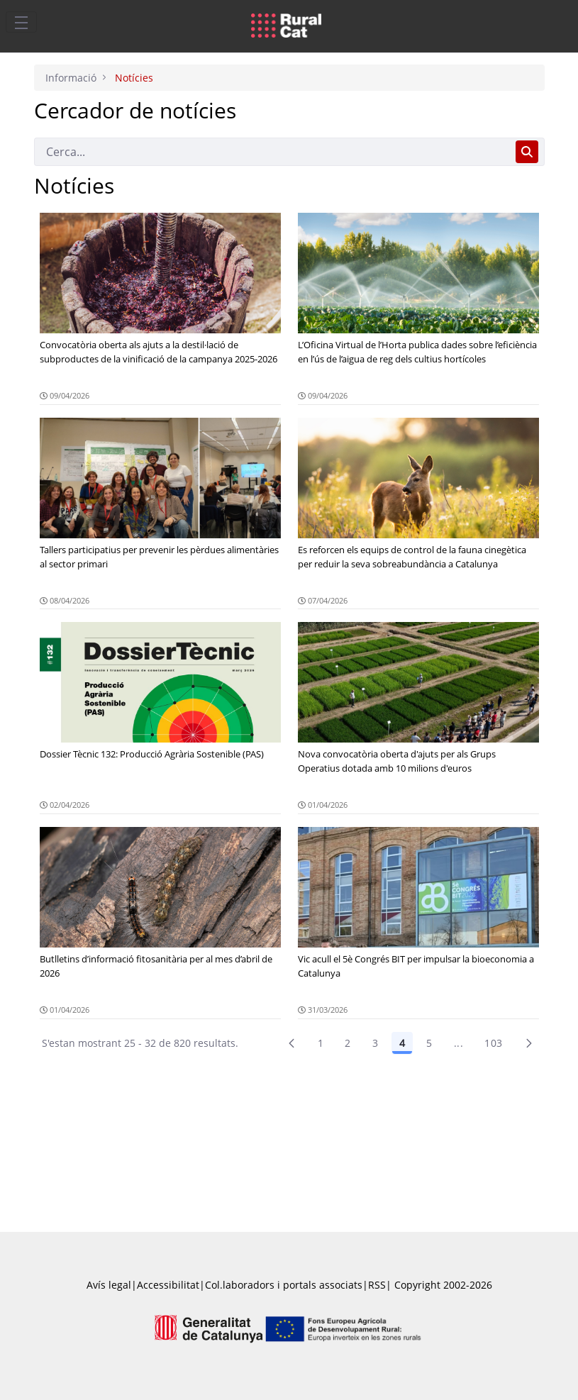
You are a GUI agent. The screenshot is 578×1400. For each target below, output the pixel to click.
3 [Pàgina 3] (375, 1043)
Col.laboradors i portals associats (283, 1284)
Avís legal (109, 1284)
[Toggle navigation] (21, 22)
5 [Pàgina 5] (429, 1043)
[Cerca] (272, 152)
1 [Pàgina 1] (320, 1043)
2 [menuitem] (347, 1043)
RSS (377, 1284)
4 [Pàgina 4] (402, 1043)
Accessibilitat (168, 1284)
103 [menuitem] (493, 1043)
